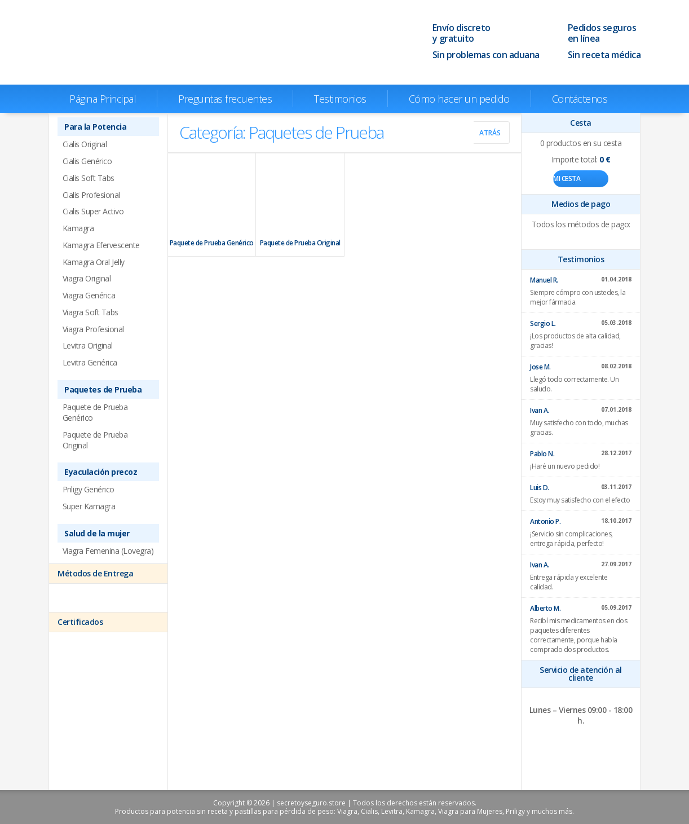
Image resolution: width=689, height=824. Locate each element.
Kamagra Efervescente (101, 245)
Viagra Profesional (93, 329)
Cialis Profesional (91, 195)
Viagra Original (87, 278)
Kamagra (78, 228)
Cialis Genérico (87, 161)
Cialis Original (85, 144)
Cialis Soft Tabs (88, 178)
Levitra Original (88, 345)
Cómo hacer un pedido (459, 98)
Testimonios (340, 98)
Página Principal (102, 98)
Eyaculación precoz (100, 471)
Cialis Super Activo (93, 211)
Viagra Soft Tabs (90, 312)
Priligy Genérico (88, 489)
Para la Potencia (95, 126)
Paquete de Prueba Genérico (212, 205)
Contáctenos (580, 98)
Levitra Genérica (90, 362)
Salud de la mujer (97, 533)
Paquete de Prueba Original (300, 205)
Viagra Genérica (89, 295)
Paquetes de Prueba (103, 389)
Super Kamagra (89, 506)
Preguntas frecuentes (225, 98)
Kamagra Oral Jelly (94, 262)
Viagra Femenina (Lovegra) (108, 550)
